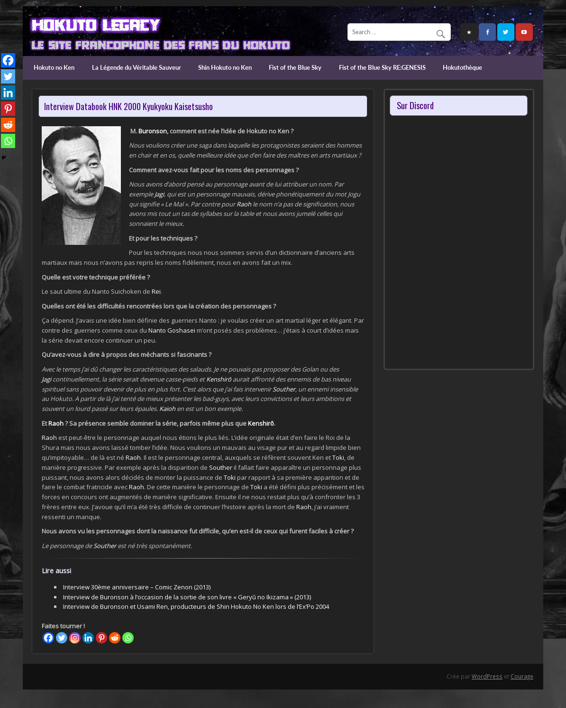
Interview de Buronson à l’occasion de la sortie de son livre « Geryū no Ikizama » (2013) (187, 597)
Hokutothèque (462, 67)
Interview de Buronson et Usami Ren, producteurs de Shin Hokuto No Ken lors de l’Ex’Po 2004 (196, 606)
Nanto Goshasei (171, 330)
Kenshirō (218, 379)
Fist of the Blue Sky (295, 67)
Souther (284, 389)
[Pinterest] (101, 637)
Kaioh (167, 408)
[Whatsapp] (128, 637)
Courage (522, 676)
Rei (156, 291)
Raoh (244, 204)
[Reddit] (114, 637)
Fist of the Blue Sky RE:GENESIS (382, 67)
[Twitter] (61, 637)
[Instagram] (75, 637)
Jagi (159, 194)
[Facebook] (48, 637)
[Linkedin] (88, 637)
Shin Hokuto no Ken (225, 67)
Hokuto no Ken (54, 67)
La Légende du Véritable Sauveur (136, 67)
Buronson (152, 131)
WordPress (487, 676)
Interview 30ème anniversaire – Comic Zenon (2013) (136, 587)
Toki (338, 457)
